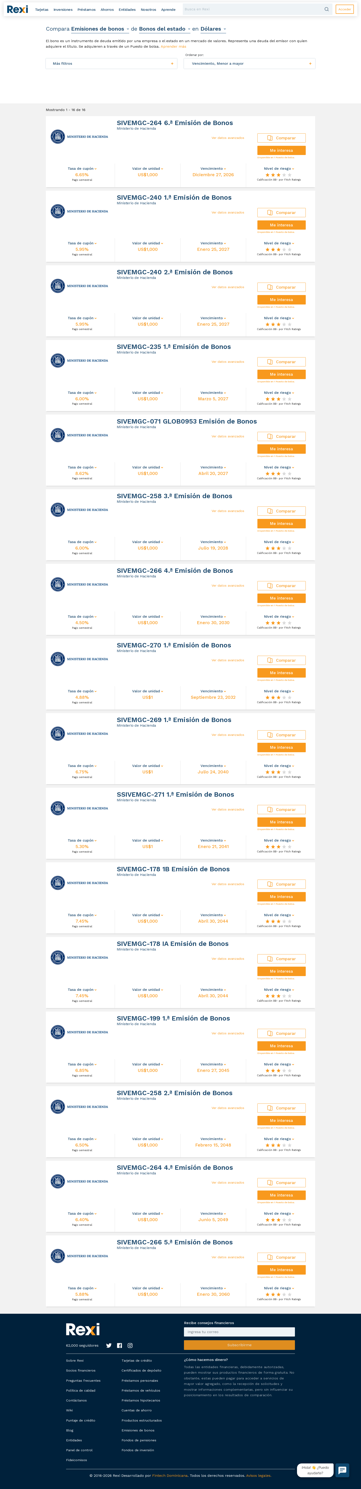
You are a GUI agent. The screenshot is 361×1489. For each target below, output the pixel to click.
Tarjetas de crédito (137, 1360)
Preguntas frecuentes (83, 1380)
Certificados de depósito (141, 1370)
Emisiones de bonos (138, 1430)
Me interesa (281, 150)
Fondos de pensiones (139, 1440)
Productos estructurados (142, 1420)
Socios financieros (81, 1370)
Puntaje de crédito (80, 1420)
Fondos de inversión (138, 1450)
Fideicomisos (76, 1460)
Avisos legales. (258, 1475)
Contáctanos (76, 1400)
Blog (69, 1430)
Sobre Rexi (75, 1360)
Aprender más (173, 46)
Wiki (69, 1410)
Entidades (74, 1440)
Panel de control (79, 1450)
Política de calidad (80, 1390)
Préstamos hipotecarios (141, 1400)
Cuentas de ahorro (137, 1410)
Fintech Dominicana (170, 1475)
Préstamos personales (140, 1380)
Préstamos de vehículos (141, 1390)
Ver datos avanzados (228, 138)
